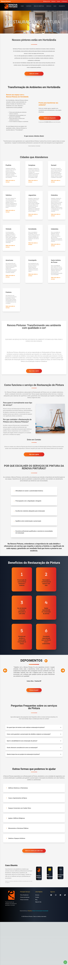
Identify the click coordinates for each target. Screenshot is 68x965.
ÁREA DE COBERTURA (39, 6)
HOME (22, 6)
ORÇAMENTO (62, 6)
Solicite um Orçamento (50, 118)
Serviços (37, 898)
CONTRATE (28, 6)
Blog (36, 902)
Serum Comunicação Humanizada (40, 914)
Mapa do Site (38, 905)
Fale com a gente (34, 455)
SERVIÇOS (48, 6)
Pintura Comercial (24, 902)
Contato (37, 900)
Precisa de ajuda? (34, 693)
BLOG (55, 6)
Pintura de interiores (24, 900)
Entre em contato (34, 73)
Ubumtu (30, 914)
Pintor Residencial (24, 898)
